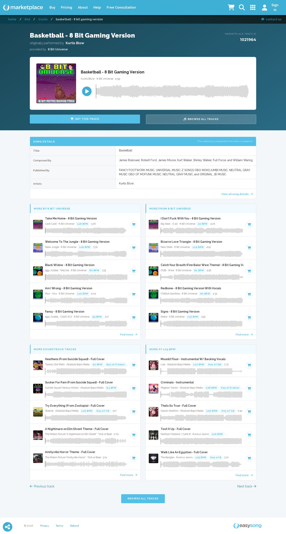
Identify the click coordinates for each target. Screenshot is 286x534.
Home (12, 19)
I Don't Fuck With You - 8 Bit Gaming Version (190, 218)
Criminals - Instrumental (177, 382)
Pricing (66, 7)
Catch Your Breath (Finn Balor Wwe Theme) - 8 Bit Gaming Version (202, 265)
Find (27, 19)
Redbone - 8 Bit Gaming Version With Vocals (191, 288)
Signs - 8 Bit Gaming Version (180, 311)
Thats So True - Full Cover (178, 405)
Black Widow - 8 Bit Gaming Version (69, 265)
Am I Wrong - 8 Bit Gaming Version (68, 288)
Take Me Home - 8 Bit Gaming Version (71, 218)
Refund (74, 525)
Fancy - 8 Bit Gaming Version (64, 311)
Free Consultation (121, 7)
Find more (128, 334)
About (83, 7)
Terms (59, 525)
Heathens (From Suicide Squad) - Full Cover (75, 359)
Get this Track (85, 118)
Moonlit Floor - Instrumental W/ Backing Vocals (193, 359)
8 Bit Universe (58, 49)
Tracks (42, 19)
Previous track (42, 486)
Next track (246, 486)
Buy (52, 7)
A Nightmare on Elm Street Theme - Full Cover (77, 429)
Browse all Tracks (201, 119)
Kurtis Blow (75, 43)
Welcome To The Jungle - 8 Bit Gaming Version (77, 241)
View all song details (237, 194)
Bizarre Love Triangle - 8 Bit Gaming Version (191, 241)
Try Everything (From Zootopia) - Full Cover (75, 405)
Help (97, 7)
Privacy (44, 525)
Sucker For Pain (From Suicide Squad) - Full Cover (79, 382)
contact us (271, 19)
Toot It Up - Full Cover (176, 429)
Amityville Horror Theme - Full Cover (70, 452)
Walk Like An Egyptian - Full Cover (184, 452)
